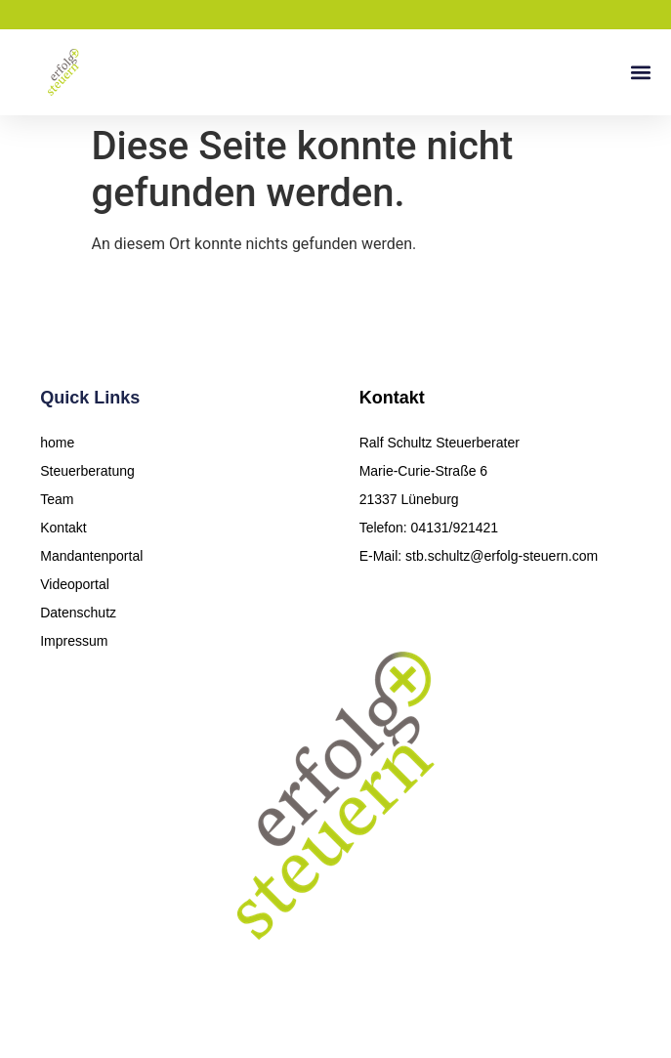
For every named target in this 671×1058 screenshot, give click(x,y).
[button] (640, 73)
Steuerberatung (87, 471)
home (57, 442)
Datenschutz (78, 612)
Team (56, 499)
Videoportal (74, 584)
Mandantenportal (91, 556)
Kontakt (63, 527)
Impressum (73, 641)
